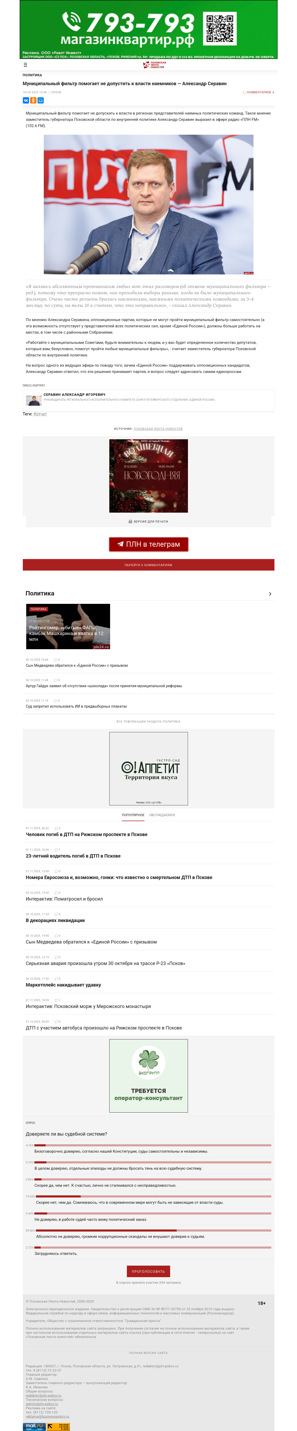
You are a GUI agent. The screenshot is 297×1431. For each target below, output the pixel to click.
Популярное (133, 815)
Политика (40, 593)
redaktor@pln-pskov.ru (44, 1395)
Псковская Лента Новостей (158, 429)
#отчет (40, 413)
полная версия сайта (148, 1353)
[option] (68, 626)
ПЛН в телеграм (148, 544)
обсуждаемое (162, 815)
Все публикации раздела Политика (149, 721)
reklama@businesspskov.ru (47, 1416)
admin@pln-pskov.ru (42, 1404)
